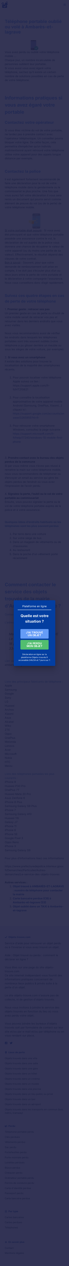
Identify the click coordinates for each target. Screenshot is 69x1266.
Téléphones (11, 1227)
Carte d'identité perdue (18, 1188)
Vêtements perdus (15, 1142)
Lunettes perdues (15, 1162)
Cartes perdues (13, 1222)
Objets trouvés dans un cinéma (22, 1078)
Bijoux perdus (12, 1167)
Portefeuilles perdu (16, 1152)
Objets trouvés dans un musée (22, 1083)
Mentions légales (14, 1253)
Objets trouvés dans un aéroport (23, 1104)
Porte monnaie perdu (16, 1157)
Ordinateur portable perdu (19, 1177)
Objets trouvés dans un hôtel (21, 1073)
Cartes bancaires (14, 1217)
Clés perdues (12, 1136)
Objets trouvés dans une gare (21, 1068)
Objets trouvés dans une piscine (23, 1088)
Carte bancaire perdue (17, 1198)
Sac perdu (10, 1147)
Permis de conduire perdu (19, 1182)
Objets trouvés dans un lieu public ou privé (29, 1094)
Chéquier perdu (13, 1172)
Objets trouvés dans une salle (21, 1063)
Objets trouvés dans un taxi (20, 1099)
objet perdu (54, 943)
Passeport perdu (14, 1193)
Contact (9, 1247)
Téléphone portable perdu (19, 1131)
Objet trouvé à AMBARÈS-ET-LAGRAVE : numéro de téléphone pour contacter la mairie (38, 890)
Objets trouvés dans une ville (21, 1058)
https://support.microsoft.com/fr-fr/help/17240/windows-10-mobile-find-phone (38, 437)
